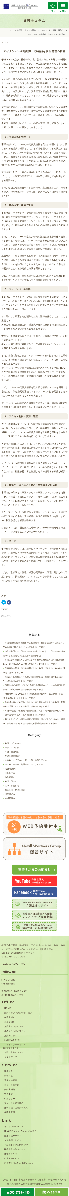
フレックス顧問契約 (14, 1103)
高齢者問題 (9, 1089)
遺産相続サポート (12, 1136)
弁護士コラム (22, 30)
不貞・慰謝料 (11, 752)
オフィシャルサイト (14, 1126)
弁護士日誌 (10, 781)
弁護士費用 (9, 1112)
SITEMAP (6, 956)
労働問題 (9, 777)
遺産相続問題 (10, 1080)
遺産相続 (9, 794)
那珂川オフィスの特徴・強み (18, 1013)
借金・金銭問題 (11, 1085)
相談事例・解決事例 (14, 790)
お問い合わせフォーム (15, 1052)
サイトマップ (10, 1057)
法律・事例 (10, 785)
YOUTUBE (9, 980)
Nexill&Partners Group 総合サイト (21, 1131)
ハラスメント (11, 747)
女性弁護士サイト (12, 1140)
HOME (7, 1008)
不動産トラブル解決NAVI (16, 1145)
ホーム (11, 30)
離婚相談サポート (12, 1154)
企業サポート (10, 1098)
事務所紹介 (9, 1022)
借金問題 (9, 769)
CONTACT (19, 956)
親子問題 (8, 1076)
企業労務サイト (11, 1158)
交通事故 (8, 1094)
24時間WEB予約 (12, 1040)
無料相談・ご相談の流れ (16, 1108)
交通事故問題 (11, 756)
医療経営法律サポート (15, 1149)
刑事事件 (9, 773)
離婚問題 (9, 798)
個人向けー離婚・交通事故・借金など (22, 764)
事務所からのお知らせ (15, 1031)
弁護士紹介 (9, 1017)
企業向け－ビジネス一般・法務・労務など (47, 30)
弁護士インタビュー (14, 1026)
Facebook (9, 983)
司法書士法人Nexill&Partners (18, 1163)
